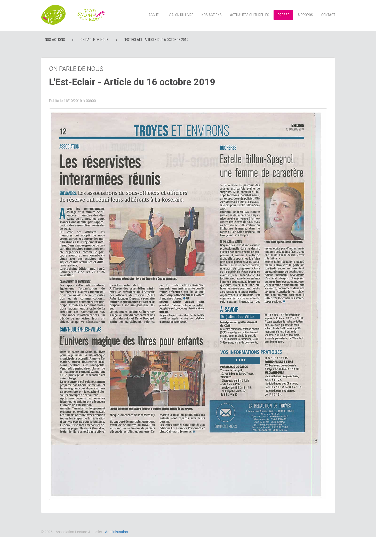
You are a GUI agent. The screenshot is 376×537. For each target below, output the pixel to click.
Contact (328, 15)
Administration (116, 532)
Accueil (154, 15)
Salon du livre (181, 15)
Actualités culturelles (249, 15)
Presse (283, 15)
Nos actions (212, 15)
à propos (305, 15)
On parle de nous (95, 40)
